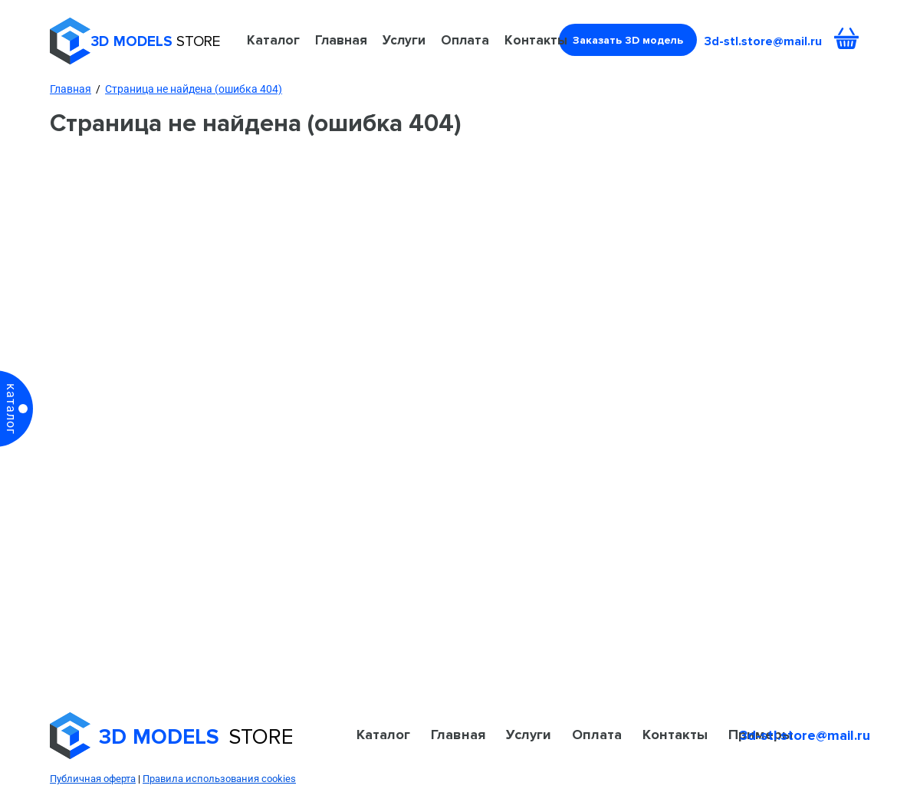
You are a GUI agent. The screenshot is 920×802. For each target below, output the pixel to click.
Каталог (273, 40)
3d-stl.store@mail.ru (763, 41)
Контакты (535, 40)
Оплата (465, 40)
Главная (341, 40)
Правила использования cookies (219, 778)
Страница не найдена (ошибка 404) (193, 89)
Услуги (404, 40)
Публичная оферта (93, 778)
